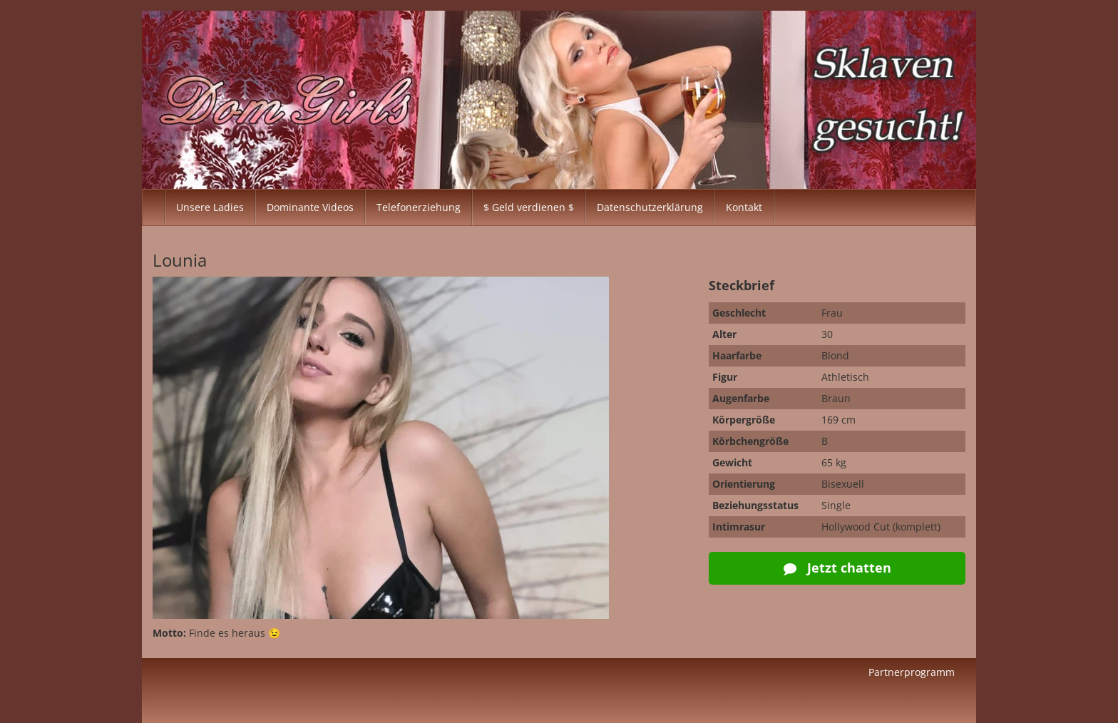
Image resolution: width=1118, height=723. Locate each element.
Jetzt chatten (837, 567)
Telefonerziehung (418, 207)
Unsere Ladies (210, 207)
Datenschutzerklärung (650, 207)
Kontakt (744, 207)
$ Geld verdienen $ (528, 207)
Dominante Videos (310, 207)
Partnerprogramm (911, 672)
